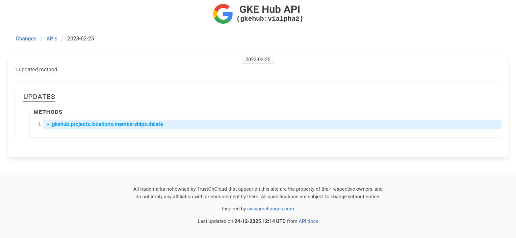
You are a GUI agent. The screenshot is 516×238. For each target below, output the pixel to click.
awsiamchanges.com (270, 209)
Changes (26, 39)
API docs (308, 221)
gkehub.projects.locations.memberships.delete (104, 124)
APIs (51, 39)
